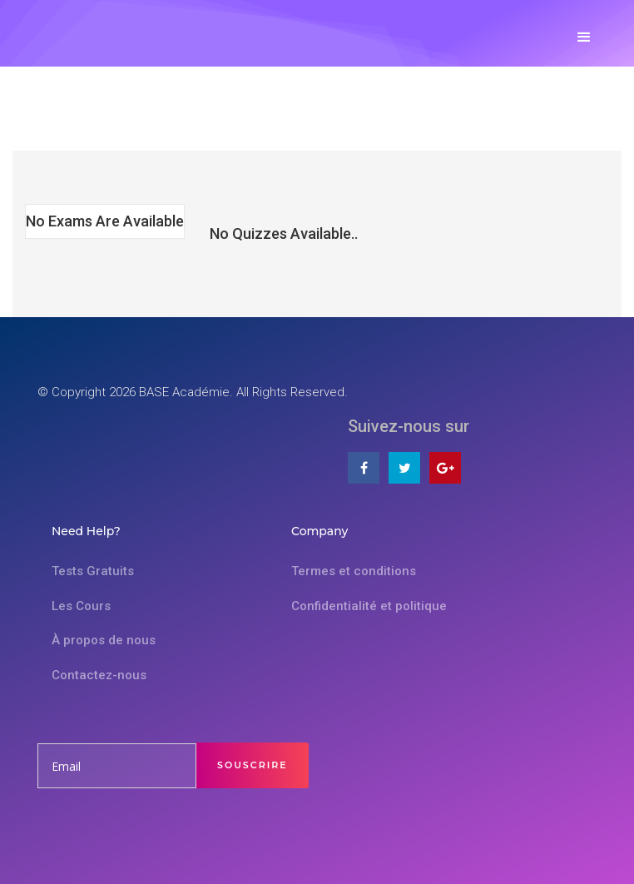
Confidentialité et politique (369, 605)
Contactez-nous (99, 675)
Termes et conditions (353, 571)
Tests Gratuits (93, 571)
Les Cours (81, 605)
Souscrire (252, 765)
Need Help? (86, 531)
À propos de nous (104, 640)
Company (319, 531)
